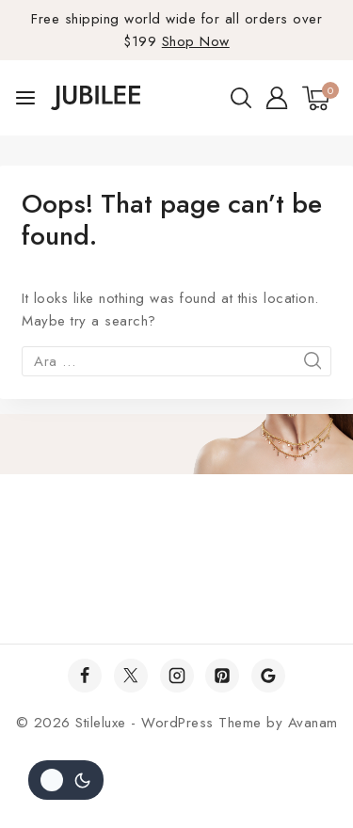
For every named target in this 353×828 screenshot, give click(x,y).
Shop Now (196, 41)
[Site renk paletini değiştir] (66, 780)
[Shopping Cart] (320, 98)
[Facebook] (85, 676)
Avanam (313, 722)
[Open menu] (25, 98)
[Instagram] (177, 676)
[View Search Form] (241, 98)
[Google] (268, 676)
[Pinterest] (222, 676)
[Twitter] (131, 676)
